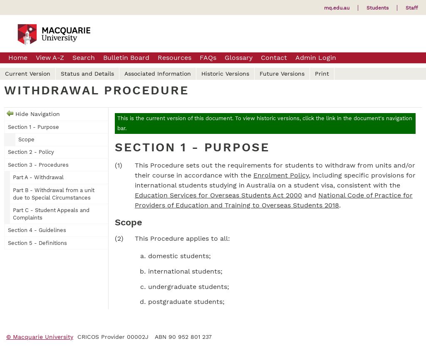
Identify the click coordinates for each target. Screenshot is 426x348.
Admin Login (315, 58)
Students (378, 8)
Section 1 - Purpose (33, 127)
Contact (274, 58)
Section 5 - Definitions (37, 243)
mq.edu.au (336, 8)
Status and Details (87, 73)
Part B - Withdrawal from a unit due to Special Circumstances (53, 194)
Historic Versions (225, 73)
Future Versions (282, 73)
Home (17, 58)
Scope (26, 139)
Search (83, 58)
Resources (174, 58)
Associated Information (157, 73)
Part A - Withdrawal (38, 177)
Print (322, 73)
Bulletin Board (126, 58)
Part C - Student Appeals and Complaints (51, 214)
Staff (412, 8)
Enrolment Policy (281, 175)
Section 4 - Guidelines (37, 230)
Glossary (239, 58)
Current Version (27, 73)
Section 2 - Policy (31, 152)
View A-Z (50, 58)
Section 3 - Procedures (38, 165)
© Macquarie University (39, 336)
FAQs (208, 58)
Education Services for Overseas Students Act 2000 (218, 195)
